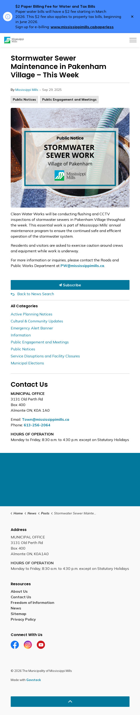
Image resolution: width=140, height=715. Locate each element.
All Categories (24, 306)
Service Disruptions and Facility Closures (45, 356)
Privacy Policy (23, 619)
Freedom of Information (32, 602)
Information (21, 335)
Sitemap (18, 613)
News (16, 608)
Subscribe (70, 285)
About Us (19, 591)
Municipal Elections (27, 363)
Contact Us (21, 597)
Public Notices (24, 99)
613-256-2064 (37, 425)
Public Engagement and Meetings (69, 99)
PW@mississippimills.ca (82, 265)
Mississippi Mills (26, 90)
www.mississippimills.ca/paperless (82, 26)
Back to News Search (35, 293)
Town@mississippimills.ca (45, 419)
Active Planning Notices (31, 314)
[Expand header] (133, 40)
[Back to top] (70, 701)
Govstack (33, 680)
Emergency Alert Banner (32, 328)
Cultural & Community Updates (37, 321)
